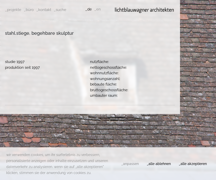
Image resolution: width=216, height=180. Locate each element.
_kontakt (43, 10)
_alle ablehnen (159, 164)
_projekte (13, 10)
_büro (29, 10)
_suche (60, 10)
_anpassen (130, 164)
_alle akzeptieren (193, 164)
